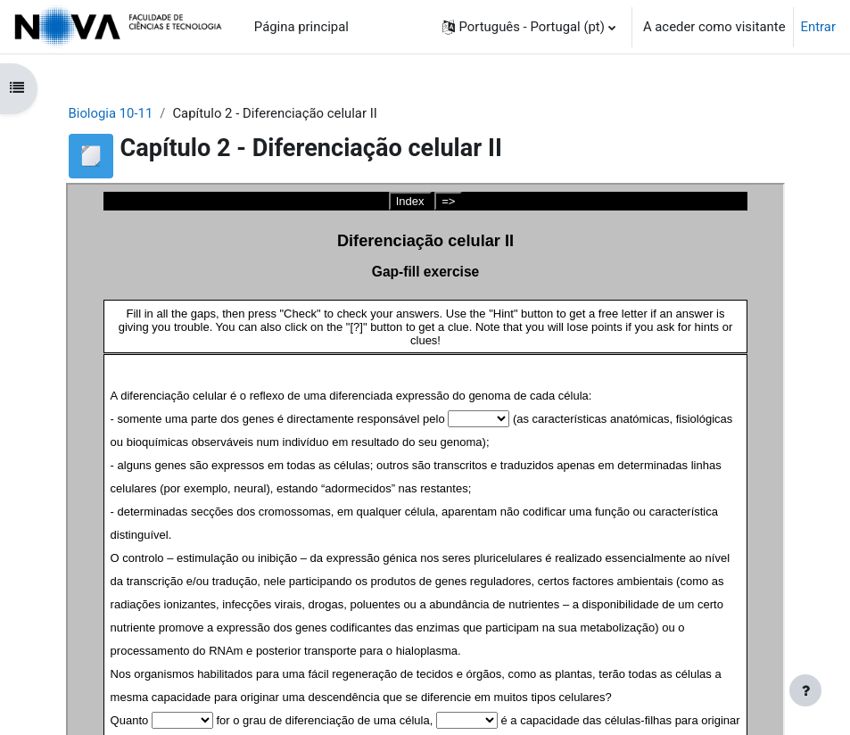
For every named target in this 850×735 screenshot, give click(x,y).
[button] (529, 27)
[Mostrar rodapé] (805, 690)
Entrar (818, 27)
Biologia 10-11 (111, 113)
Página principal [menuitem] (301, 27)
